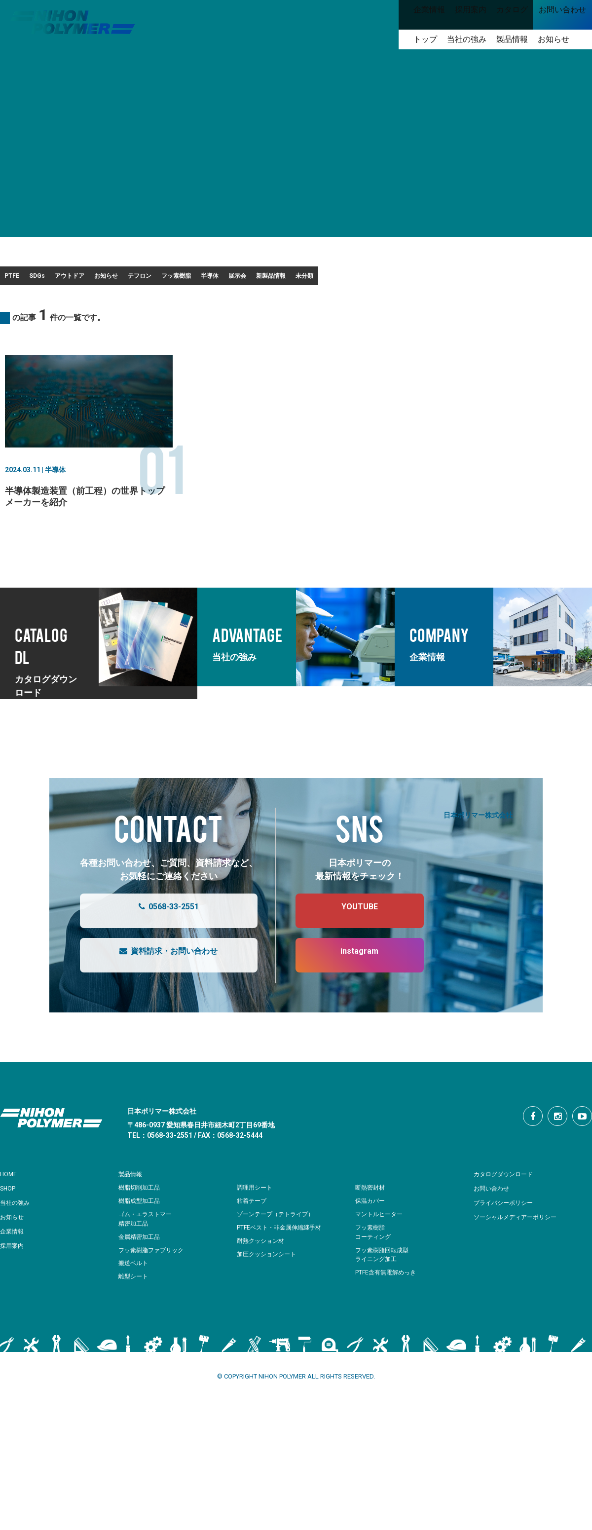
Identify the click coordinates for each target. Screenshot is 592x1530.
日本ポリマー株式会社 (478, 846)
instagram (349, 987)
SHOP (9, 1220)
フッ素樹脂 (330, 279)
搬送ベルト (134, 1294)
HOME (10, 1205)
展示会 (448, 279)
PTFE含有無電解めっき (388, 1303)
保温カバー (371, 1232)
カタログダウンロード (508, 1205)
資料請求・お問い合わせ (158, 987)
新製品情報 (510, 279)
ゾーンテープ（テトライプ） (278, 1245)
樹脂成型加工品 (140, 1232)
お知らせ (203, 279)
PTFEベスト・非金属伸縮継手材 (283, 1259)
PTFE (24, 279)
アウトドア (137, 279)
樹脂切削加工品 (140, 1219)
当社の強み (17, 1234)
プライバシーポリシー (508, 1234)
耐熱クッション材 (262, 1272)
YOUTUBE (350, 942)
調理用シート (256, 1219)
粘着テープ (253, 1232)
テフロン (265, 279)
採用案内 (14, 1277)
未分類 (25, 304)
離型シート (134, 1307)
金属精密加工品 (140, 1268)
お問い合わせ (494, 1220)
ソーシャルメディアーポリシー (522, 1248)
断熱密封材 (371, 1219)
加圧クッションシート (269, 1285)
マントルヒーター (381, 1245)
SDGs (76, 279)
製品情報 (132, 1205)
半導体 (392, 279)
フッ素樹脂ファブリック (153, 1281)
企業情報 (14, 1263)
